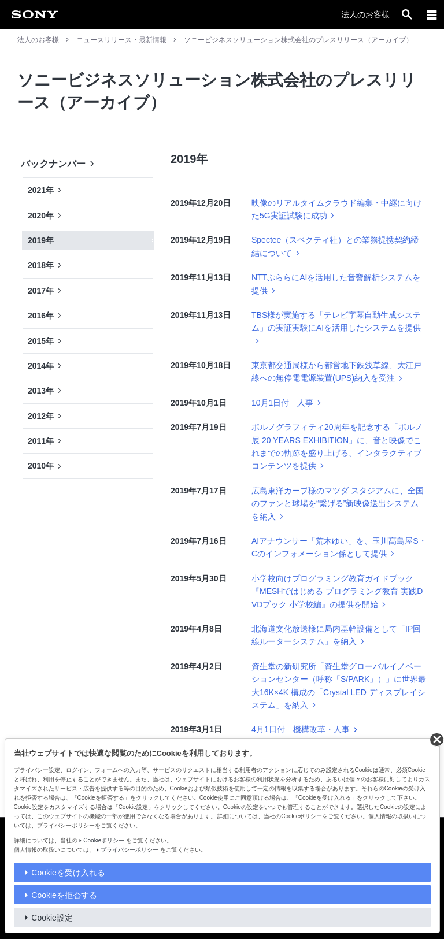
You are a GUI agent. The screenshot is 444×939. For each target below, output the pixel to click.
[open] (407, 14)
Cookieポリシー (103, 840)
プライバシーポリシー (129, 850)
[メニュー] (432, 14)
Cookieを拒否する (64, 895)
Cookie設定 (52, 917)
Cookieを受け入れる (68, 872)
